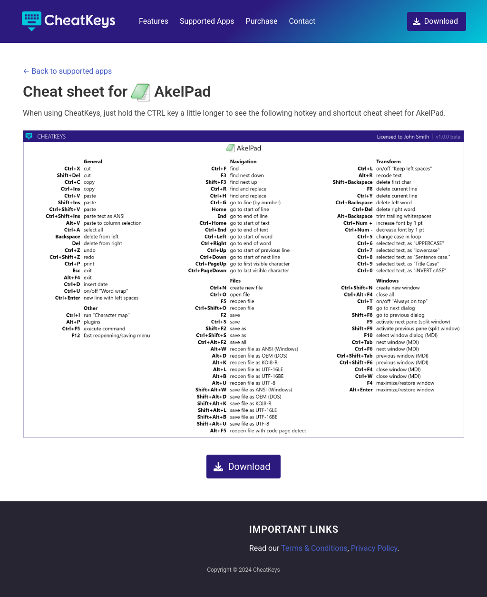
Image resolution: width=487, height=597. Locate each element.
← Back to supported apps (67, 71)
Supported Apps (207, 21)
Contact (302, 21)
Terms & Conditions (314, 548)
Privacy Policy (374, 548)
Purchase (262, 21)
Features (153, 21)
